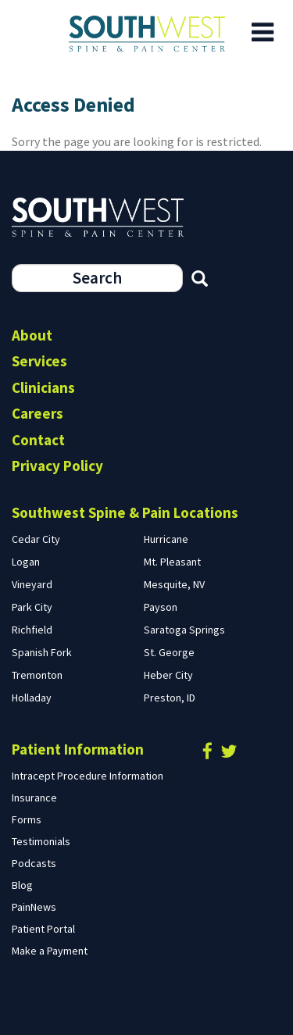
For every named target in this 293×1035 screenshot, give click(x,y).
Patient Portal (43, 929)
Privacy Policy (57, 465)
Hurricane (166, 539)
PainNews (34, 907)
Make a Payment (50, 951)
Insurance (34, 798)
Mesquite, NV (174, 584)
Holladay (32, 698)
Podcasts (34, 863)
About (32, 335)
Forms (26, 819)
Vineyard (32, 584)
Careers (37, 413)
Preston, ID (169, 698)
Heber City (168, 675)
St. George (169, 652)
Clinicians (43, 387)
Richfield (32, 630)
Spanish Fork (42, 652)
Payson (160, 607)
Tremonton (37, 675)
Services (39, 361)
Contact (38, 439)
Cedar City (36, 539)
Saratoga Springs (184, 630)
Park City (32, 607)
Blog (22, 885)
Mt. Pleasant (172, 562)
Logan (26, 562)
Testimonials (41, 841)
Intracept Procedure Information (87, 776)
